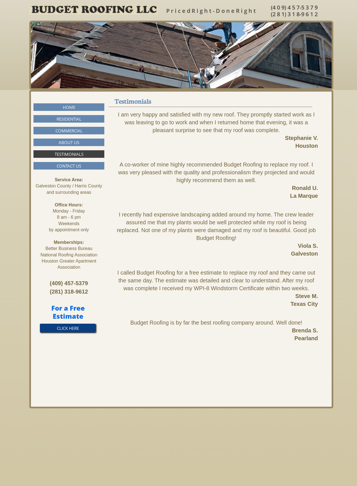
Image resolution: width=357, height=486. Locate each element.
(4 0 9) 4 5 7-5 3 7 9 (294, 7)
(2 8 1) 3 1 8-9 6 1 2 (294, 14)
